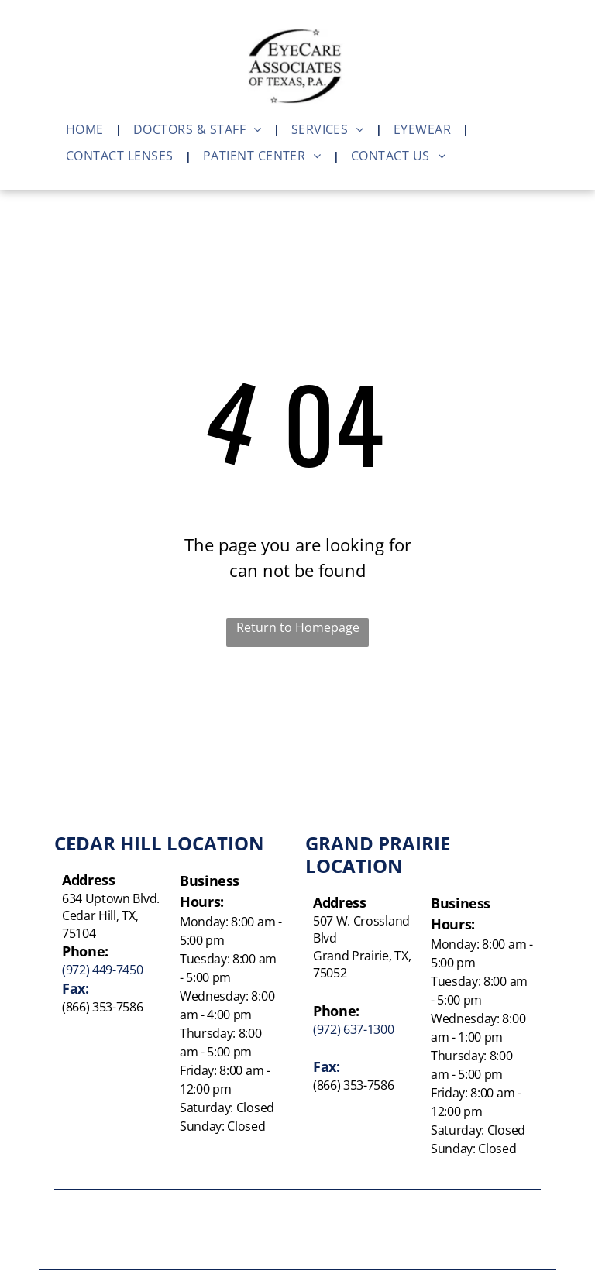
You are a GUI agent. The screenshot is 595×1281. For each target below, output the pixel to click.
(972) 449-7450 (102, 969)
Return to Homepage (297, 627)
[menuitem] (88, 129)
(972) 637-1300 (353, 1029)
